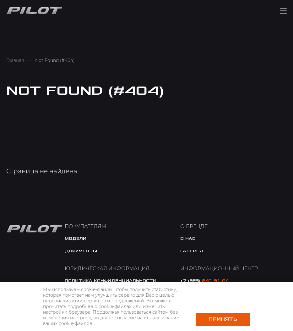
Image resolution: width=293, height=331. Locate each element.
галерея (191, 251)
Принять (223, 319)
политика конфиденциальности (110, 280)
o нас (187, 238)
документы (81, 251)
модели (75, 238)
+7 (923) (204, 280)
